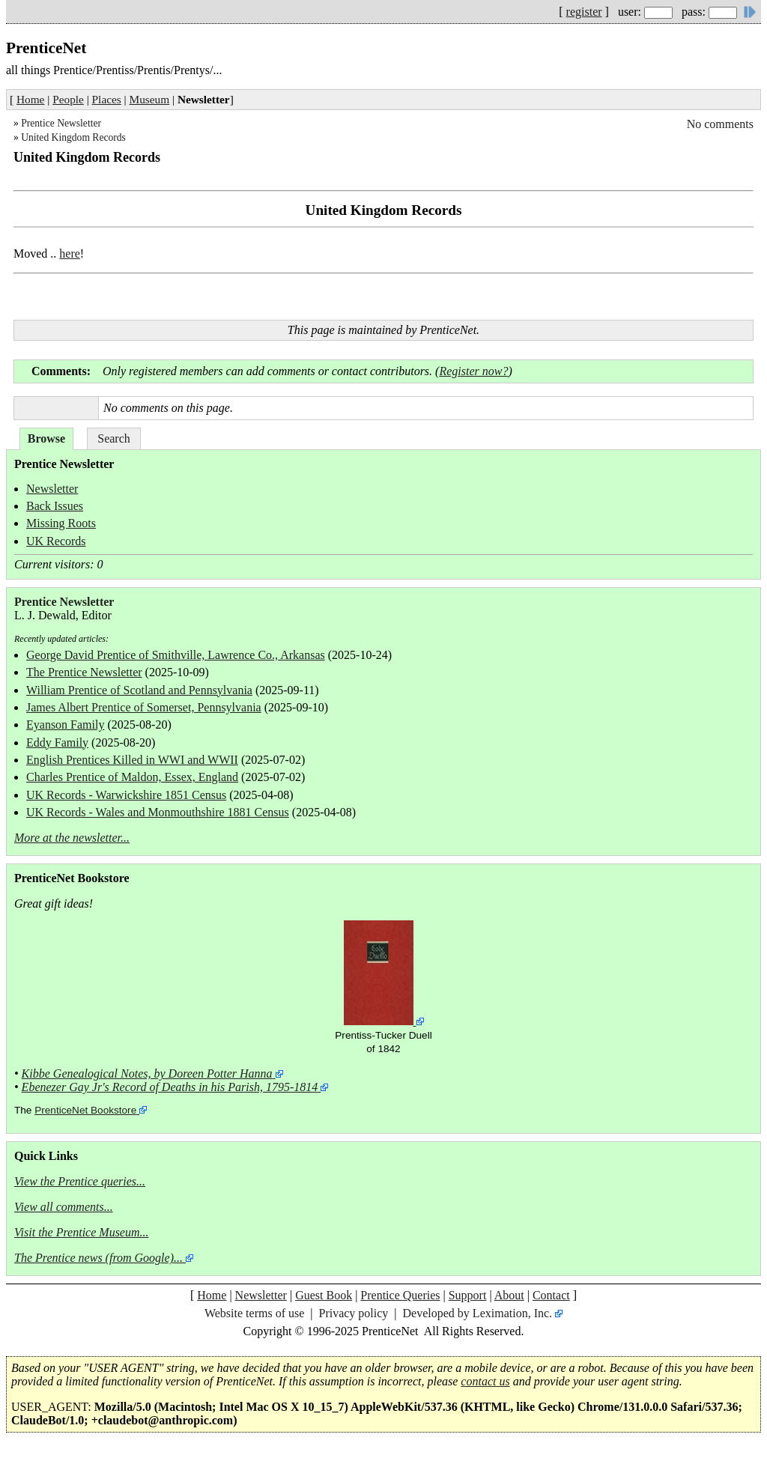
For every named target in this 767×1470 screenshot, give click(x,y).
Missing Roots (61, 523)
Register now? (473, 371)
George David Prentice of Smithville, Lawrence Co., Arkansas (175, 655)
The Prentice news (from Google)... (98, 1257)
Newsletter (52, 488)
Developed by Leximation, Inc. (478, 1313)
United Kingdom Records (73, 137)
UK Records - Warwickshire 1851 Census (126, 795)
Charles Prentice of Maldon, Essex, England (132, 777)
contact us (485, 1381)
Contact (551, 1295)
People (68, 99)
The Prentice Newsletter (84, 672)
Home (30, 99)
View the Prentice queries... (79, 1181)
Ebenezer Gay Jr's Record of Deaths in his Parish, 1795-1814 (170, 1087)
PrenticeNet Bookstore (85, 1110)
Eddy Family (57, 742)
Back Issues (54, 505)
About (509, 1295)
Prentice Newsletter (61, 123)
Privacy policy (353, 1313)
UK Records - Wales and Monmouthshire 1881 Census (157, 812)
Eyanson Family (65, 724)
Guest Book (323, 1295)
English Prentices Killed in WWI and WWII (132, 759)
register (584, 11)
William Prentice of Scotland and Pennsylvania (139, 690)
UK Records (56, 541)
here (69, 253)
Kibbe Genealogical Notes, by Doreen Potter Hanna (147, 1073)
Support (468, 1295)
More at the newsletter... (72, 837)
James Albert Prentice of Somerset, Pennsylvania (143, 707)
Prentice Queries (400, 1295)
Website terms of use (254, 1313)
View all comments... (63, 1206)
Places (106, 99)
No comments (720, 124)
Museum (150, 99)
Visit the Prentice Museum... (81, 1232)
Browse (46, 438)
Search (113, 438)
